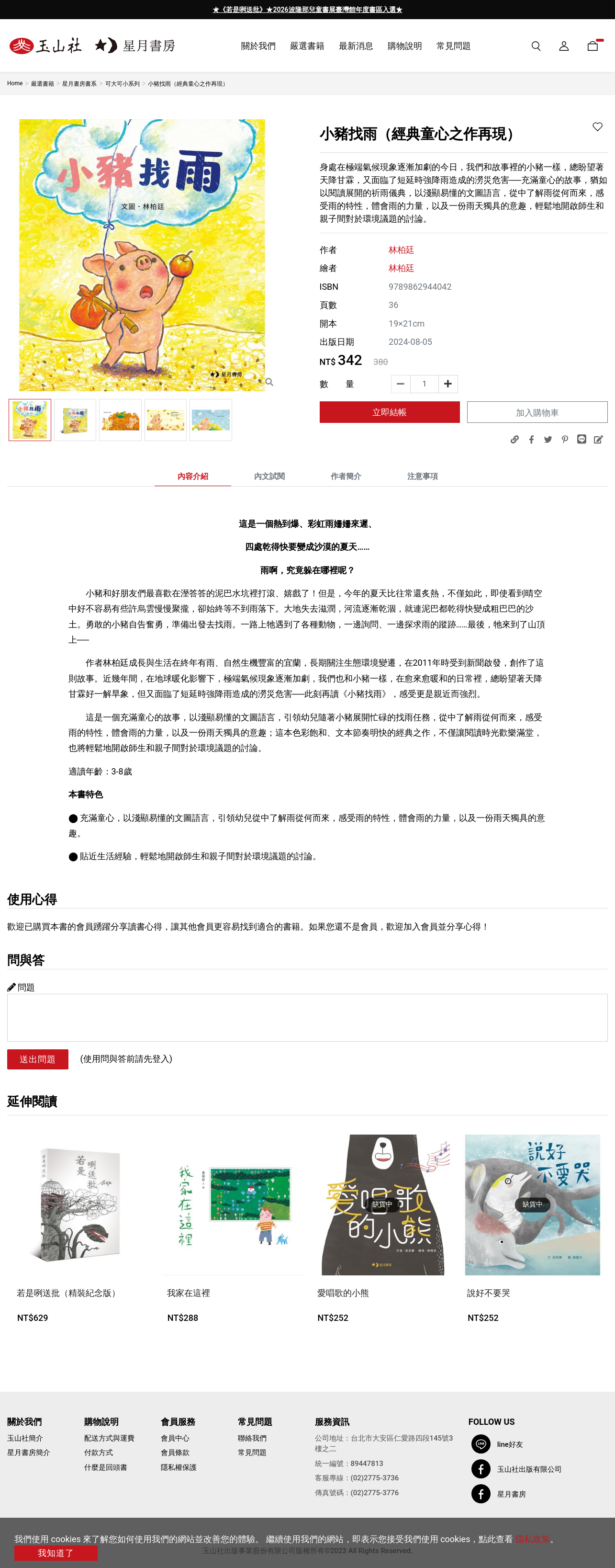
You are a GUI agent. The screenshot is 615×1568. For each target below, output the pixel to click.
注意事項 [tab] (422, 476)
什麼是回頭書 (105, 1467)
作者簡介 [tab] (346, 476)
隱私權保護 (179, 1467)
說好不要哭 (488, 1293)
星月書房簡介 (28, 1452)
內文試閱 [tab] (269, 476)
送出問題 (38, 1059)
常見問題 (252, 1452)
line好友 (510, 1444)
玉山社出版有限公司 (529, 1469)
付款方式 (98, 1452)
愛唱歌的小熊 (343, 1293)
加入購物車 (537, 413)
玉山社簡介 (25, 1438)
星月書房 (511, 1494)
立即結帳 (389, 412)
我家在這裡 (188, 1293)
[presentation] (216, 9)
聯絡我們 (252, 1438)
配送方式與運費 (109, 1438)
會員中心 (175, 1438)
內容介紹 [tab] (193, 476)
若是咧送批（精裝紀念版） (68, 1293)
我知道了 (56, 1553)
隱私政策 (532, 1539)
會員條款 (175, 1452)
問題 (21, 987)
